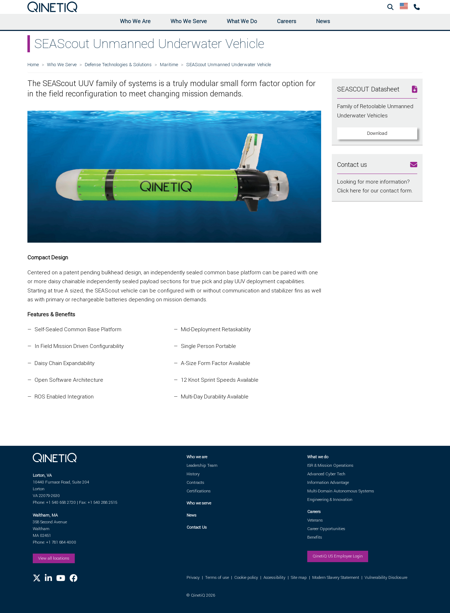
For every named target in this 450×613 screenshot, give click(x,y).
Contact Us (197, 527)
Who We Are (135, 21)
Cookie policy (246, 578)
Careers (286, 21)
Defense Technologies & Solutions (118, 64)
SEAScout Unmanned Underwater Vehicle (228, 64)
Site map (299, 578)
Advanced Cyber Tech (326, 474)
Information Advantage (328, 483)
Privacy (193, 578)
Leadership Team (202, 466)
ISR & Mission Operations (330, 466)
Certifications (199, 491)
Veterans (315, 520)
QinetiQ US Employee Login (338, 556)
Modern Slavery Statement (335, 578)
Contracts (195, 483)
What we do (317, 457)
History (193, 474)
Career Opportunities (326, 529)
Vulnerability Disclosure (386, 578)
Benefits (314, 537)
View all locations (53, 558)
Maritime (169, 64)
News (323, 21)
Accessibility (274, 578)
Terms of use (217, 578)
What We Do (242, 21)
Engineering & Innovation (329, 500)
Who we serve (199, 503)
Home (33, 64)
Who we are (197, 457)
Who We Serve (189, 21)
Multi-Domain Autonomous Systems (340, 491)
